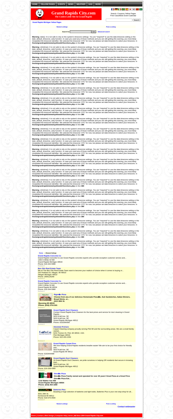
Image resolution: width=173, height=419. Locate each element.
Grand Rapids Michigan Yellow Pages (47, 22)
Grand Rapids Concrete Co (49, 256)
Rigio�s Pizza (60, 294)
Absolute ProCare (61, 327)
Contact (40, 416)
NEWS (70, 4)
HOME (35, 4)
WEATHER (80, 4)
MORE (98, 4)
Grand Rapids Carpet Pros (64, 343)
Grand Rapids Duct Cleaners (65, 310)
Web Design (49, 416)
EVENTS (61, 4)
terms (70, 416)
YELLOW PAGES (48, 4)
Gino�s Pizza (60, 374)
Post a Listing (111, 27)
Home (41, 253)
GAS (90, 4)
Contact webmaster (126, 407)
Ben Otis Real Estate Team (49, 268)
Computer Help (61, 416)
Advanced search (104, 32)
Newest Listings (62, 27)
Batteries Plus (59, 390)
